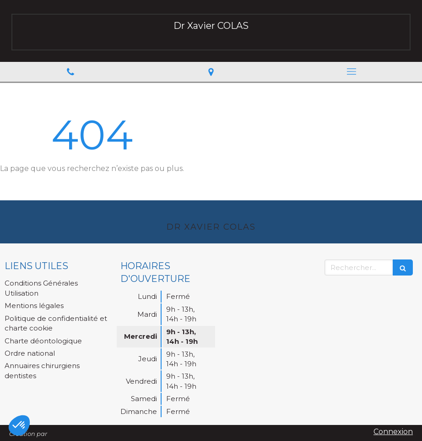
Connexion (393, 431)
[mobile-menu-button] (351, 71)
